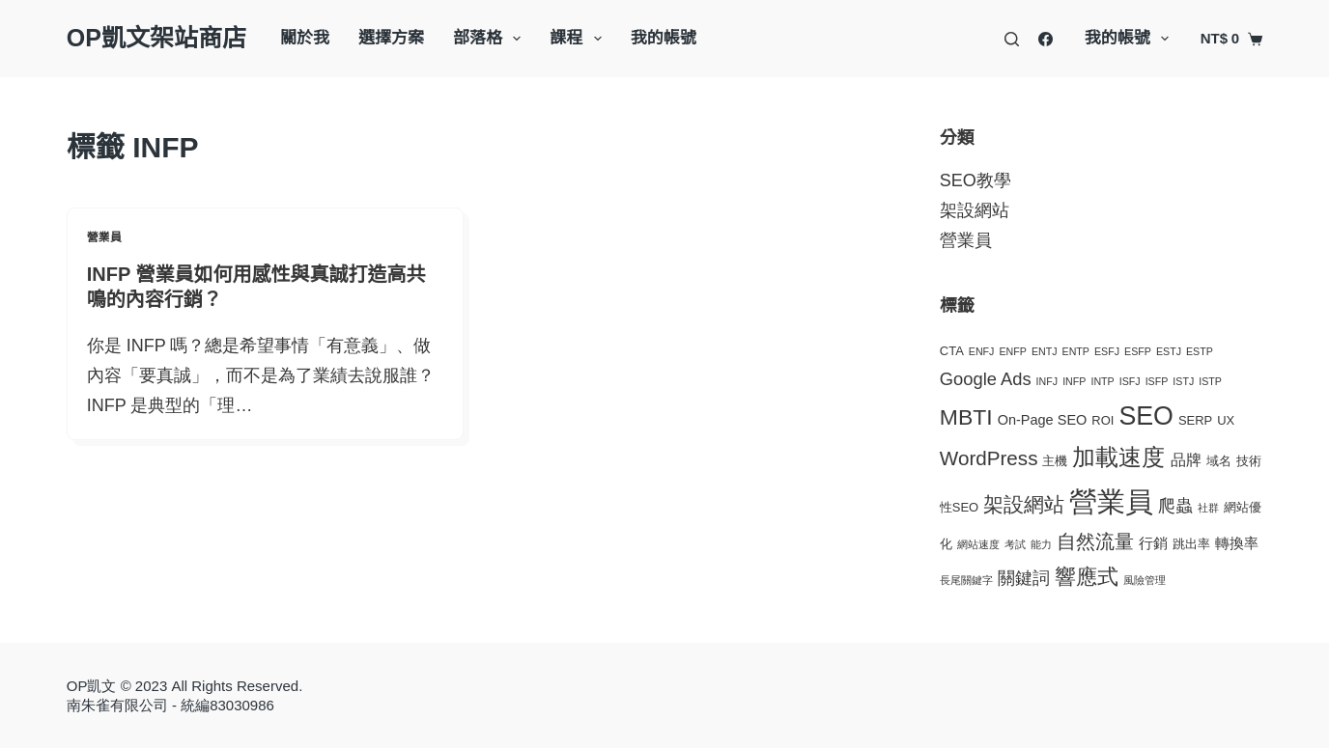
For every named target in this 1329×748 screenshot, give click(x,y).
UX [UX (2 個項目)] (1225, 420)
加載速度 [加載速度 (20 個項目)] (1118, 457)
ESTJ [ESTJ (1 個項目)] (1168, 351)
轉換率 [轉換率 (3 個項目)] (1236, 543)
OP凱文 (92, 686)
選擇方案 (391, 38)
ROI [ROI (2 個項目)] (1102, 420)
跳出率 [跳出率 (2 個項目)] (1191, 544)
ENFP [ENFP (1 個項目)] (1012, 351)
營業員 (104, 237)
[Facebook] (1045, 39)
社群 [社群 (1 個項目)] (1208, 507)
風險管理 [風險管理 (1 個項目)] (1144, 580)
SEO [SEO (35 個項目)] (1145, 416)
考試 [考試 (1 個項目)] (1015, 544)
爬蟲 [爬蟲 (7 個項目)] (1175, 505)
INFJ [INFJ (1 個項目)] (1047, 381)
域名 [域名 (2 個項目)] (1218, 461)
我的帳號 (663, 38)
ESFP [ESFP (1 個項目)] (1137, 351)
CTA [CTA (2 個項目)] (952, 351)
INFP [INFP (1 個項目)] (1074, 381)
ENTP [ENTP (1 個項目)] (1075, 351)
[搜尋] (1011, 39)
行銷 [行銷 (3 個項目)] (1153, 543)
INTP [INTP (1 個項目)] (1102, 381)
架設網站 (974, 210)
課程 (579, 38)
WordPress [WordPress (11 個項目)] (989, 458)
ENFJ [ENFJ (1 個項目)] (982, 351)
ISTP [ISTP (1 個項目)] (1210, 381)
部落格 (490, 38)
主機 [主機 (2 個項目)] (1054, 461)
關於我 (304, 38)
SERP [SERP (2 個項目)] (1195, 420)
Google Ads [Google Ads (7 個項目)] (986, 379)
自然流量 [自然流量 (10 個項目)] (1095, 541)
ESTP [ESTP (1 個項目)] (1199, 351)
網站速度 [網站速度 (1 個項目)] (978, 544)
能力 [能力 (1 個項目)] (1041, 544)
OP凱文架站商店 (156, 37)
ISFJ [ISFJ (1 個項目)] (1130, 381)
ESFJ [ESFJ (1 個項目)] (1106, 351)
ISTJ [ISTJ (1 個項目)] (1183, 381)
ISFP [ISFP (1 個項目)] (1157, 381)
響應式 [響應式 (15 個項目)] (1086, 577)
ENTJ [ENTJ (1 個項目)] (1045, 351)
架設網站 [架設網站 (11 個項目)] (1023, 504)
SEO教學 (975, 180)
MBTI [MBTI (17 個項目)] (966, 416)
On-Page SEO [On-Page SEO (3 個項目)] (1043, 420)
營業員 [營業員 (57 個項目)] (1111, 501)
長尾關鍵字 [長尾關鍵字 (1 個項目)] (966, 580)
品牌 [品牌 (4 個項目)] (1186, 460)
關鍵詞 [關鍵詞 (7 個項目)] (1024, 578)
